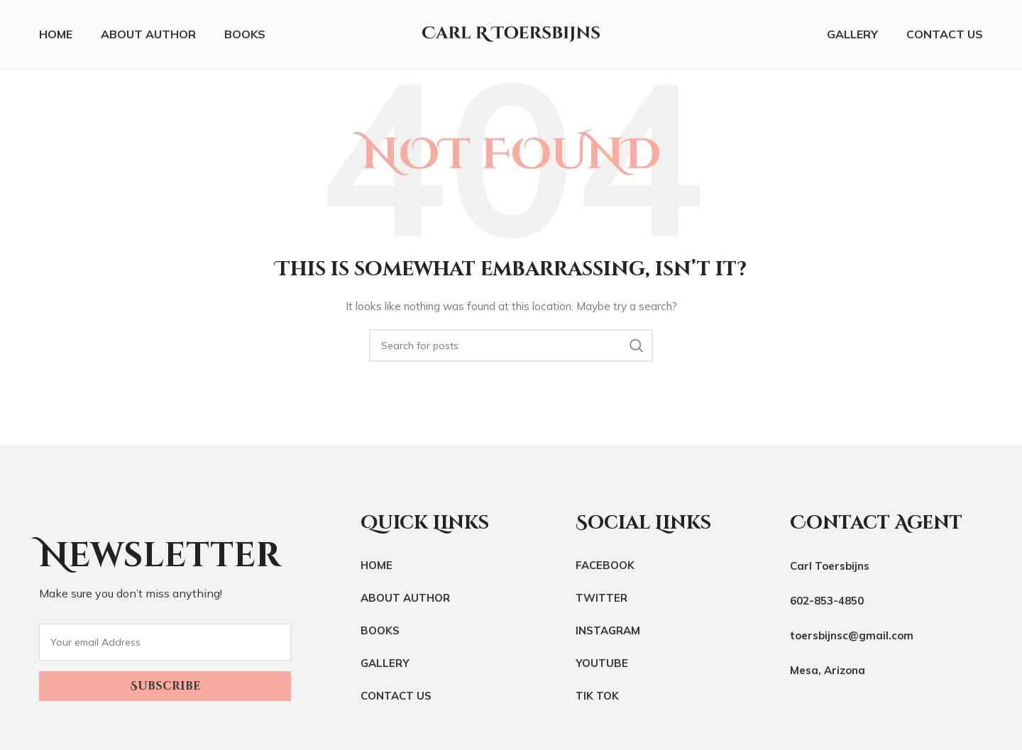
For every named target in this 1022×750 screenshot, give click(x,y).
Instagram (608, 632)
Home (376, 567)
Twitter (601, 600)
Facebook (605, 567)
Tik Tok (597, 698)
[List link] (886, 603)
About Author (405, 600)
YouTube (602, 665)
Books (380, 632)
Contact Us (396, 698)
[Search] (511, 347)
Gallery (385, 665)
